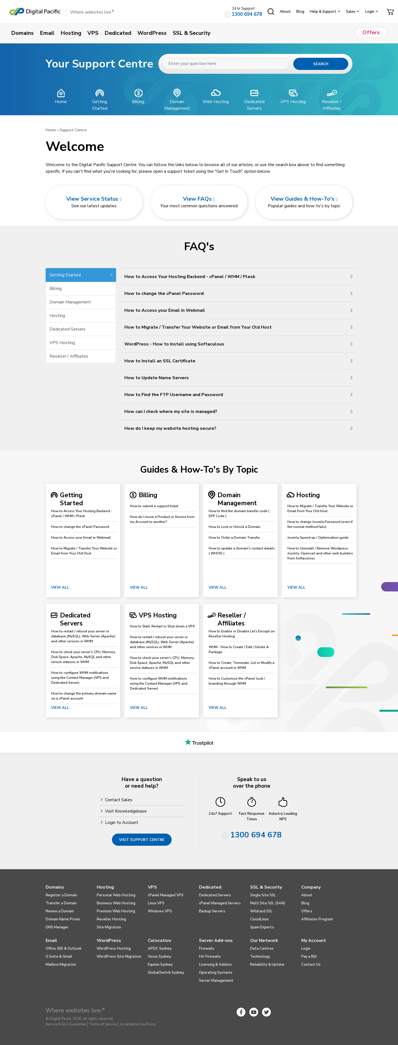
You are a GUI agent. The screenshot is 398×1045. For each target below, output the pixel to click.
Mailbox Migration (61, 964)
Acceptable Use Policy (138, 1024)
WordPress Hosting (114, 948)
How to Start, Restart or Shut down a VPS (162, 626)
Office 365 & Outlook (64, 948)
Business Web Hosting (116, 903)
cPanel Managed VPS (166, 895)
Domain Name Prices (63, 919)
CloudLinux (259, 919)
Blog (300, 11)
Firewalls (206, 948)
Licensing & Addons (215, 964)
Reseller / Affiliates (68, 356)
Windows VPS (160, 911)
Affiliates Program (317, 919)
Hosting (57, 316)
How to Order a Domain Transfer (234, 537)
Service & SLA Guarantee (66, 1024)
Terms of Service (103, 1024)
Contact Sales (119, 800)
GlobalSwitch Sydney (166, 972)
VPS (152, 887)
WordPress (109, 940)
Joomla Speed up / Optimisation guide (318, 537)
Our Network (264, 940)
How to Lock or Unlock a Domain (234, 527)
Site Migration (109, 927)
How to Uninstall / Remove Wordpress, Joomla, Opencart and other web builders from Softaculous (320, 553)
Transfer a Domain (61, 903)
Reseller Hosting (111, 919)
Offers (306, 911)
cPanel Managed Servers (220, 903)
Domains (55, 887)
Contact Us (311, 964)
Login (369, 11)
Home (51, 130)
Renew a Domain (60, 911)
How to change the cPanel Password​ (80, 527)
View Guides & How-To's (304, 199)
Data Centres (262, 948)
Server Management (216, 980)
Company (311, 887)
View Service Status (93, 199)
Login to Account (122, 822)
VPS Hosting (62, 343)
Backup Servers (212, 911)
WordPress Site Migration (119, 956)
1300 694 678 (247, 14)
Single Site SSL (263, 895)
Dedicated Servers (67, 329)
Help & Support (323, 11)
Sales (350, 11)
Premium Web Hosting (116, 911)
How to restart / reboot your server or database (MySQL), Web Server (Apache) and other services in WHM (83, 636)
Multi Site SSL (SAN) (267, 903)
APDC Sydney (160, 948)
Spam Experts (262, 927)
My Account (313, 940)
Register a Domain (61, 895)
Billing (55, 289)
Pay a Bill (309, 956)
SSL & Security (266, 887)
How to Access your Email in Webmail (81, 537)
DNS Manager (57, 927)
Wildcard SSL (261, 911)
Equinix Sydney (160, 964)
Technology (260, 956)
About (285, 11)
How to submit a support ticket (154, 506)
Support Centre (73, 130)
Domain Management (70, 302)
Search (320, 64)
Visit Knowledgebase (126, 811)
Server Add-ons (216, 940)
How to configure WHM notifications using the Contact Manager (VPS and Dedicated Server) (80, 678)
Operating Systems (215, 972)
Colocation (159, 940)
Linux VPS (156, 903)
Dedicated (210, 887)
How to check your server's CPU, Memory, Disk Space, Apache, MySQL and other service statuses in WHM (83, 657)
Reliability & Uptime (267, 964)
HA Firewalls (210, 956)
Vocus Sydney (159, 956)
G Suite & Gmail (59, 956)
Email (51, 940)
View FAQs (199, 199)
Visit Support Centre (141, 839)
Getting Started (80, 275)
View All (60, 587)
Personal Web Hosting (116, 895)
